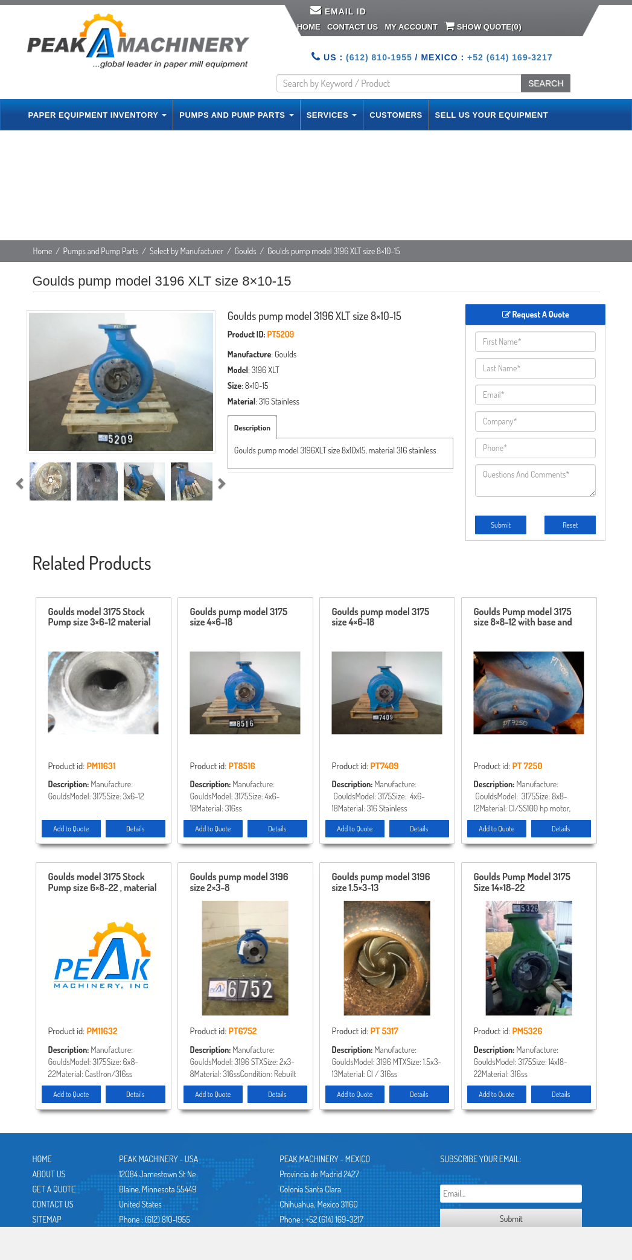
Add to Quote (71, 828)
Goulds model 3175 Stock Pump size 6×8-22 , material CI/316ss (102, 883)
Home (309, 26)
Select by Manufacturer (187, 251)
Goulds (246, 251)
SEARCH (545, 83)
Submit (501, 524)
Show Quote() (483, 26)
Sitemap (47, 1219)
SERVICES (332, 115)
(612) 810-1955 (379, 57)
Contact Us (352, 26)
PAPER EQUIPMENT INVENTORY (97, 115)
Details (135, 828)
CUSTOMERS (395, 115)
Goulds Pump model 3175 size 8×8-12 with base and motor (523, 617)
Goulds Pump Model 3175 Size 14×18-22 (522, 883)
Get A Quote (54, 1189)
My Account (411, 26)
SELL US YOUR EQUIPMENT (492, 115)
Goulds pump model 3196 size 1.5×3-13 (381, 883)
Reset (570, 524)
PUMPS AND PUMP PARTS (236, 115)
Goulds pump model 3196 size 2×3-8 (239, 883)
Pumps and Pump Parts (101, 251)
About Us (49, 1174)
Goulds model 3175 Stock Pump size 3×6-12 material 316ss (99, 617)
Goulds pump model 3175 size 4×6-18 (239, 617)
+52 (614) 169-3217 (509, 57)
